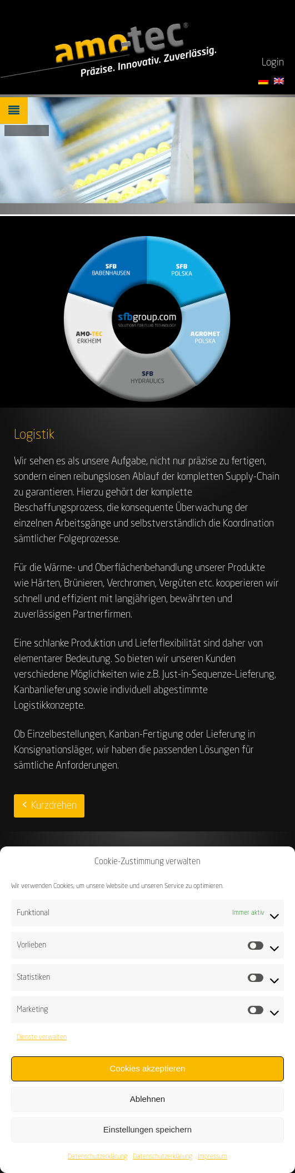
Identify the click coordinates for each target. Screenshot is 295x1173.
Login (273, 63)
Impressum (212, 1161)
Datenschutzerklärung (97, 1161)
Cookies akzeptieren (148, 1073)
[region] (147, 150)
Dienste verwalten (42, 1042)
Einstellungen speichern (147, 1134)
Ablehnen (147, 1104)
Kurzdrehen (54, 806)
